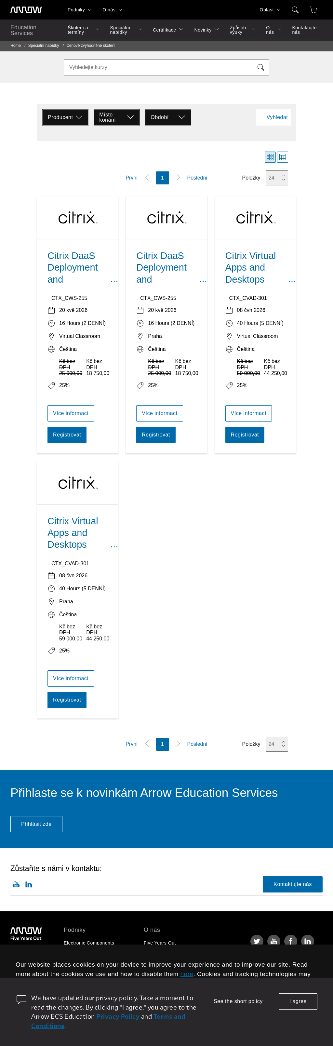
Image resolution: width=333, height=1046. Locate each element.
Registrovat (67, 434)
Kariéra (152, 955)
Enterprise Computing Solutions (98, 955)
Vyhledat (277, 117)
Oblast (267, 9)
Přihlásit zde (36, 824)
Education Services (23, 30)
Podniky (76, 9)
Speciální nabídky (120, 30)
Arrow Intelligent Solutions (92, 967)
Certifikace (164, 30)
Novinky (203, 30)
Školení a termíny (78, 30)
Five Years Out (160, 942)
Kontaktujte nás (304, 30)
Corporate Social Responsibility (178, 967)
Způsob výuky (238, 30)
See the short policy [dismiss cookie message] (238, 1001)
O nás (108, 9)
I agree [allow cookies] (298, 1001)
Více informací (70, 413)
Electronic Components (89, 942)
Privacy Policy (118, 1016)
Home (15, 45)
